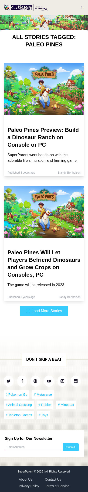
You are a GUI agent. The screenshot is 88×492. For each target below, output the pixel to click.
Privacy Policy (29, 486)
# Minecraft (66, 405)
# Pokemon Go (16, 394)
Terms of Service (57, 486)
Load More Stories (44, 311)
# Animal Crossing (19, 405)
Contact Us (53, 479)
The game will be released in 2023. (36, 285)
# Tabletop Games (19, 415)
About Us (25, 479)
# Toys (43, 415)
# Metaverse (43, 394)
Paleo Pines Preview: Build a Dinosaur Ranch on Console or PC (43, 137)
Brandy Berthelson (69, 172)
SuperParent (25, 471)
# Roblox (44, 405)
